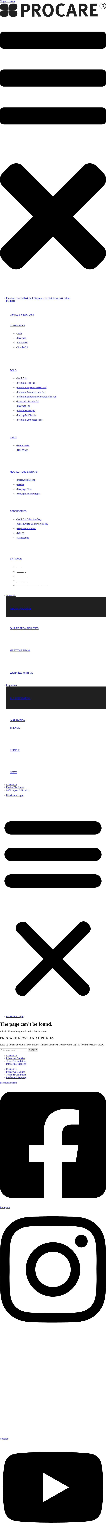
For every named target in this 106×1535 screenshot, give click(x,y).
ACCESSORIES (18, 511)
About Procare (20, 608)
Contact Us (11, 1055)
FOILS (13, 370)
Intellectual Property (16, 1064)
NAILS (13, 437)
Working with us (21, 673)
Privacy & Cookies (15, 1058)
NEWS (13, 772)
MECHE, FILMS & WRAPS (24, 471)
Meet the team (20, 650)
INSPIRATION (17, 720)
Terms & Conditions (16, 1061)
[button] (53, 155)
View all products (22, 315)
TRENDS (15, 728)
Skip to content (7, 1)
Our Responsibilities (24, 628)
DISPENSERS (17, 325)
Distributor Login (14, 795)
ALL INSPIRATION (20, 698)
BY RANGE (16, 558)
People (15, 750)
